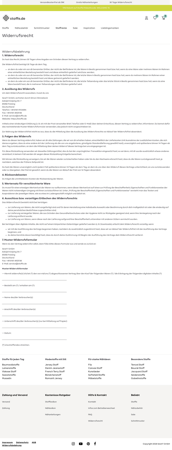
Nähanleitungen (52, 415)
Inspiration (89, 28)
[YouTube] (81, 444)
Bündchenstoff (53, 375)
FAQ (90, 415)
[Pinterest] (88, 444)
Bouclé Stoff (137, 368)
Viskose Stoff (9, 371)
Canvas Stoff (95, 368)
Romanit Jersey (53, 378)
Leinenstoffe (9, 368)
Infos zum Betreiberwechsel (101, 408)
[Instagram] (73, 444)
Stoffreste (61, 28)
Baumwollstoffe (10, 365)
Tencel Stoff (137, 365)
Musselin (6, 378)
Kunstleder (94, 371)
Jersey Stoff (51, 365)
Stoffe (5, 28)
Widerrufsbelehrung (12, 445)
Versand (6, 402)
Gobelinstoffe (138, 378)
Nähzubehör (21, 28)
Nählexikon (50, 408)
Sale (75, 28)
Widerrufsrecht (95, 421)
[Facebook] (95, 444)
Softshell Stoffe (96, 375)
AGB (34, 442)
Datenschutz (22, 442)
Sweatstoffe (9, 375)
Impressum (7, 442)
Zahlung (6, 408)
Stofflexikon (51, 402)
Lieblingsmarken (110, 28)
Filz (90, 365)
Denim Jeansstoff (54, 368)
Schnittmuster (42, 28)
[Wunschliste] (155, 18)
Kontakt (92, 402)
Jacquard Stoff (139, 371)
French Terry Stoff (55, 371)
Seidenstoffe (138, 375)
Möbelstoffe (95, 378)
